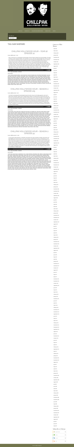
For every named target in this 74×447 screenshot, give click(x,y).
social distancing (16, 165)
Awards (9, 112)
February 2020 (56, 210)
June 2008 (55, 401)
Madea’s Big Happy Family (36, 160)
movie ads (29, 162)
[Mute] (47, 70)
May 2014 (55, 318)
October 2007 (56, 414)
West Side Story (15, 126)
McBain (16, 162)
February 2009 (56, 392)
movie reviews (44, 118)
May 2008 (55, 403)
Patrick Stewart (35, 163)
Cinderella (14, 156)
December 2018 (56, 241)
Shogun (31, 81)
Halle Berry (34, 158)
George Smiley (12, 158)
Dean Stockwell (36, 115)
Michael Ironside (21, 162)
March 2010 (56, 371)
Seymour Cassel (26, 81)
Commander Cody (26, 113)
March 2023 (56, 129)
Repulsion (28, 80)
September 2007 (56, 417)
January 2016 (56, 296)
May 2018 (55, 256)
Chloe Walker (23, 76)
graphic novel (24, 158)
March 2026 (56, 50)
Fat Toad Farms (35, 157)
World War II (31, 169)
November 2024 (56, 85)
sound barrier (21, 165)
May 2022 (55, 151)
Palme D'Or (47, 119)
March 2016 (56, 292)
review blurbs (19, 164)
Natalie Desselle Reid (43, 162)
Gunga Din (40, 116)
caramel (11, 155)
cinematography (31, 76)
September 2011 (56, 349)
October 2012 (56, 338)
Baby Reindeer (43, 75)
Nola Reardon (42, 119)
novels (25, 163)
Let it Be (12, 118)
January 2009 (56, 395)
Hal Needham (29, 158)
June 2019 (55, 228)
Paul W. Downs (48, 79)
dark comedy (12, 115)
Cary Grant (47, 112)
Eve (27, 157)
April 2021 (55, 180)
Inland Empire (28, 117)
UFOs (26, 167)
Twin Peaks (35, 125)
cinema (27, 76)
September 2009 (56, 379)
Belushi (27, 153)
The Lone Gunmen (33, 83)
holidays (49, 158)
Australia (47, 111)
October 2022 (56, 140)
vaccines (31, 167)
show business (35, 81)
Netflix (25, 79)
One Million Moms (30, 163)
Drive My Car (14, 116)
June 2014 (55, 316)
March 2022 (56, 156)
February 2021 (56, 184)
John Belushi (26, 159)
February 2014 (56, 322)
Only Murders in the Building (36, 79)
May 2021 (55, 178)
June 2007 (55, 423)
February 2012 (56, 346)
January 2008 (56, 408)
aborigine (12, 111)
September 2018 (56, 248)
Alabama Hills (23, 111)
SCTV (37, 164)
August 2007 (56, 419)
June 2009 (55, 386)
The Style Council (40, 166)
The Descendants (22, 83)
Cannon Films (14, 76)
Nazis (23, 163)
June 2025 (55, 70)
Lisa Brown (21, 118)
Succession (27, 123)
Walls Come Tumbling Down (37, 167)
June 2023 (55, 123)
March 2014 (56, 320)
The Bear (17, 83)
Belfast (16, 112)
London (28, 78)
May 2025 (55, 72)
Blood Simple (31, 112)
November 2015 (56, 298)
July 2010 (55, 364)
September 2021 (56, 169)
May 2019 (55, 230)
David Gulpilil (21, 115)
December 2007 (56, 410)
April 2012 (55, 344)
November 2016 (56, 281)
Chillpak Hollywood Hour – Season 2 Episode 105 (29, 90)
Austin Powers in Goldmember (18, 153)
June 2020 (55, 202)
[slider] (49, 70)
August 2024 (56, 92)
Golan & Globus (38, 77)
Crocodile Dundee (48, 113)
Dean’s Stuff (47, 30)
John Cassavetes (17, 78)
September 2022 (56, 142)
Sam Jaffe (36, 122)
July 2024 (55, 94)
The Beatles (47, 123)
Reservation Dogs (34, 80)
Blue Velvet (36, 112)
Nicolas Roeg (37, 119)
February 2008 (56, 406)
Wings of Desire (13, 84)
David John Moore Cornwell (38, 156)
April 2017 (55, 276)
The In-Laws (28, 83)
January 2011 (56, 355)
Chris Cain (30, 155)
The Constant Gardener (46, 165)
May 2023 (55, 125)
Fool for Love (27, 77)
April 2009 (55, 388)
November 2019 (56, 217)
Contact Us (27, 30)
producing (25, 80)
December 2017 (56, 263)
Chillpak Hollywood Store (37, 30)
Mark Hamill (13, 162)
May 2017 (55, 274)
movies (19, 79)
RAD (16, 164)
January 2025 (56, 81)
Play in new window (14, 71)
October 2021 (56, 167)
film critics (18, 116)
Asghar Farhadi (43, 111)
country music (28, 156)
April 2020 (55, 206)
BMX (38, 153)
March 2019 (56, 235)
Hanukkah (37, 158)
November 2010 (56, 360)
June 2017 (55, 272)
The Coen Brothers (17, 124)
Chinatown (18, 76)
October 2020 (56, 193)
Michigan (25, 162)
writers (18, 84)
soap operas (18, 123)
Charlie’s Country (10, 113)
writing (20, 84)
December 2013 (56, 324)
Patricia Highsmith (13, 120)
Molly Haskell (15, 79)
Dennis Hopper (41, 115)
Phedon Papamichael (14, 80)
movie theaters (33, 162)
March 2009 (56, 390)
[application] (29, 70)
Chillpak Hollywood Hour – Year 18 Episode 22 (29, 52)
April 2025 (55, 74)
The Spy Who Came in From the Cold (31, 166)
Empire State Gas (20, 157)
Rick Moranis (24, 164)
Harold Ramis (42, 158)
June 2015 (55, 300)
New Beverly (29, 79)
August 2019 (56, 224)
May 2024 (55, 99)
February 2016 (56, 294)
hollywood (9, 78)
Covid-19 (32, 156)
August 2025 (56, 66)
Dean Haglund (40, 76)
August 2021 (56, 171)
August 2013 (56, 331)
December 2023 (56, 110)
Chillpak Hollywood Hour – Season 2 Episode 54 (29, 132)
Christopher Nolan (39, 155)
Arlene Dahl (39, 111)
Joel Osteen (41, 117)
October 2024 (56, 88)
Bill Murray (31, 153)
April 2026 (55, 48)
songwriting (23, 123)
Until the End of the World (42, 125)
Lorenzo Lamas (29, 118)
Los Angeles (32, 78)
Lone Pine (24, 118)
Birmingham (35, 153)
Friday (9, 158)
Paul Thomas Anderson (20, 120)
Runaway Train (16, 81)
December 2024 (56, 83)
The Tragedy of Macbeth (20, 125)
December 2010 (56, 357)
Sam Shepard (21, 81)
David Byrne (17, 115)
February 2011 (56, 353)
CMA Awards (23, 156)
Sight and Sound (44, 81)
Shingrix (40, 164)
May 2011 (55, 351)
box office (40, 112)
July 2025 (55, 68)
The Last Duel (36, 124)
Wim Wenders (25, 126)
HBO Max (46, 158)
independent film (14, 159)
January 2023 (56, 134)
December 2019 (56, 215)
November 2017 (56, 265)
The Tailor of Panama (47, 166)
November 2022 (56, 138)
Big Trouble (10, 76)
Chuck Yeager (10, 156)
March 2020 (56, 208)
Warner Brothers (45, 167)
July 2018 (55, 252)
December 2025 (56, 57)
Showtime (43, 164)
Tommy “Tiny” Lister (15, 167)
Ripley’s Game (19, 122)
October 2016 (56, 283)
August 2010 (56, 362)
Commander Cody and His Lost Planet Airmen (37, 113)
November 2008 (56, 399)
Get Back (36, 116)
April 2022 (55, 153)
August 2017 (56, 270)
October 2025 (56, 61)
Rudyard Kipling (24, 122)
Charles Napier (20, 155)
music (9, 119)
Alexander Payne (34, 75)
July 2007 (55, 421)
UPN (28, 167)
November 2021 (56, 164)
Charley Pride (26, 155)
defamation (45, 76)
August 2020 (56, 197)
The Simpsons (22, 166)
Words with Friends (26, 169)
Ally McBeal (39, 75)
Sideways (39, 81)
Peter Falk (9, 80)
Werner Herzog (10, 126)
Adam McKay (18, 111)
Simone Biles (48, 164)
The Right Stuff (13, 125)
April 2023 (55, 127)
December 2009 (56, 375)
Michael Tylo (39, 118)
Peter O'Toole (41, 163)
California (41, 153)
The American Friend (41, 123)
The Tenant (43, 83)
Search (54, 30)
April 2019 (55, 232)
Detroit (48, 76)
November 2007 (56, 412)
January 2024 (56, 107)
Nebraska (22, 79)
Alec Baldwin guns (33, 111)
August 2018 (56, 250)
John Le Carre (35, 159)
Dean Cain (45, 156)
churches (15, 113)
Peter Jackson (27, 120)
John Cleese (31, 159)
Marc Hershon (45, 78)
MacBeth (40, 78)
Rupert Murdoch (29, 122)
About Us (20, 30)
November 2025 (56, 59)
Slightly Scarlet (13, 123)
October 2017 (56, 267)
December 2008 (56, 397)
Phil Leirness (21, 80)
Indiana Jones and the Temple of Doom (18, 117)
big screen (48, 75)
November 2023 (56, 112)
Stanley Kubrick (13, 83)
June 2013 (55, 333)
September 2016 (56, 285)
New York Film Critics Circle (30, 119)
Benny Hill (27, 112)
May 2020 (55, 204)
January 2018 (56, 261)
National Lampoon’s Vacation (17, 163)
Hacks (42, 77)
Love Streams (36, 78)
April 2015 (55, 303)
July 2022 (55, 147)
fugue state (26, 116)
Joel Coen (37, 117)
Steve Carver (26, 165)
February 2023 (56, 131)
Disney (46, 115)
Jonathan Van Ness (41, 159)
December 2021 (56, 162)
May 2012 (55, 342)
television (36, 123)
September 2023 (56, 116)
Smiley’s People (10, 165)
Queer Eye (13, 164)
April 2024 (55, 101)
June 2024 (55, 96)
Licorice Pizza (16, 118)
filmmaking (22, 77)
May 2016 (55, 289)
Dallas (9, 115)
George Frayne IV (32, 116)
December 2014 (56, 309)
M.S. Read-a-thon (29, 160)
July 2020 (55, 199)
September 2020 (56, 195)
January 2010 (56, 373)
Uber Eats (23, 167)
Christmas (34, 155)
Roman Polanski (45, 80)
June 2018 (55, 254)
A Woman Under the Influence (15, 75)
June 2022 (55, 149)
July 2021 (55, 173)
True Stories (31, 125)
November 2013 (56, 327)
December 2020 (56, 188)
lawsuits (25, 78)
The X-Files (47, 83)
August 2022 (56, 145)
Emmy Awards (13, 77)
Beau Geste (12, 112)
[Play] (9, 70)
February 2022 (56, 158)
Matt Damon (34, 118)
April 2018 (55, 259)
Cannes (43, 112)
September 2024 (56, 90)
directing (9, 77)
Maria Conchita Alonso (45, 160)
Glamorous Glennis (18, 158)
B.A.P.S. (24, 153)
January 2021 (56, 186)
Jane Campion (33, 117)
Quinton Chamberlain (43, 120)
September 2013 (56, 329)
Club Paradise (18, 156)
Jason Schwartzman (20, 159)
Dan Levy (35, 76)
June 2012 (55, 340)
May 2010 (55, 366)
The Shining (39, 83)
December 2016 (56, 278)
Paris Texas (43, 79)
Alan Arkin (29, 75)
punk (39, 120)
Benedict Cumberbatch (21, 112)
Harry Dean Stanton (46, 77)
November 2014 (56, 311)
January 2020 (56, 213)
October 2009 (56, 377)
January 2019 (56, 239)
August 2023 (56, 118)
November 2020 (56, 191)
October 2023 (56, 114)
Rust (33, 122)
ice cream (9, 159)
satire (44, 122)
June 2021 (55, 175)
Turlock (20, 167)
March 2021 (56, 182)
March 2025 (56, 77)
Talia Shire (30, 165)
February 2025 (56, 79)
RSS (12, 73)
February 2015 (56, 307)
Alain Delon (25, 75)
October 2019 (56, 219)
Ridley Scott (14, 122)
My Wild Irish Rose (13, 119)
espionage (24, 157)
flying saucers (48, 157)
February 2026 (56, 53)
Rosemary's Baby (11, 81)
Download (20, 71)
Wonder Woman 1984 (18, 169)
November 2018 (56, 243)
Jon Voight (21, 78)
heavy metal (10, 117)
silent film (9, 123)
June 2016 (55, 287)
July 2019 (55, 226)
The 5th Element (38, 165)
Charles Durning (15, 155)
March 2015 (56, 305)
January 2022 (56, 160)
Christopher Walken (45, 155)
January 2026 (56, 55)
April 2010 (55, 368)
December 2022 (56, 136)
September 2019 (56, 221)
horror (13, 78)
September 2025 (56, 63)
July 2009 (55, 384)
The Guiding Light (24, 124)
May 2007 (55, 425)
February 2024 (56, 105)
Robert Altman (39, 80)
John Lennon (46, 117)
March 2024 (56, 103)
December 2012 (56, 335)
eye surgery (30, 157)
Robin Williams (29, 164)
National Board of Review (21, 119)
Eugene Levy (18, 77)
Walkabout (48, 125)
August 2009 (56, 381)
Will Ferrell (20, 126)
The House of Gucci (30, 124)
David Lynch (26, 115)
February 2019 (56, 237)
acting (22, 75)
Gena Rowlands (32, 77)
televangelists (31, 123)
